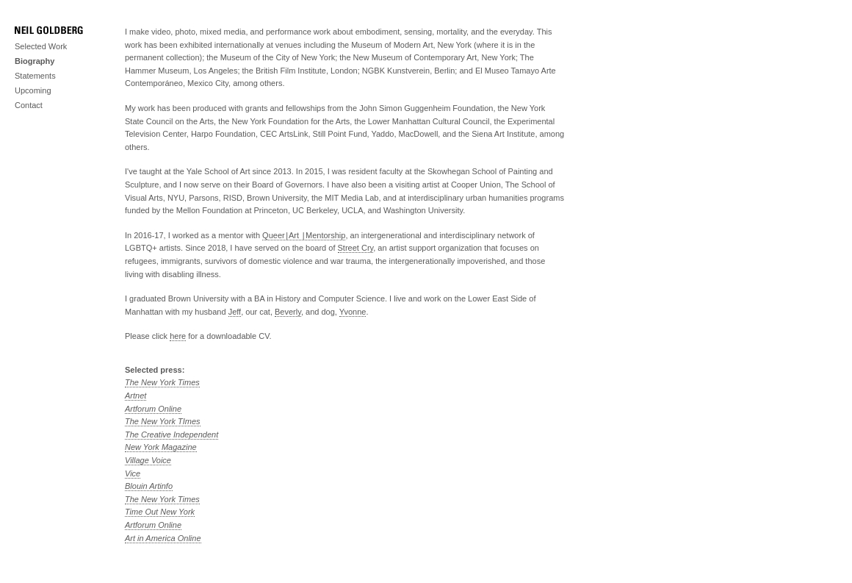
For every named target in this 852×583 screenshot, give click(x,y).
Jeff (235, 311)
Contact (29, 105)
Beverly (288, 311)
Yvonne (353, 311)
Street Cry (356, 247)
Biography (34, 61)
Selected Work (41, 46)
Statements (35, 75)
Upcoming (33, 90)
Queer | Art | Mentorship (303, 235)
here (178, 336)
